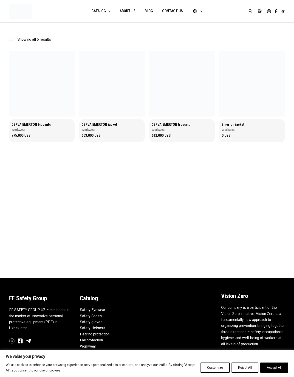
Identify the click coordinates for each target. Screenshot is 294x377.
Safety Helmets (92, 328)
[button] (251, 11)
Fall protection (91, 340)
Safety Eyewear (92, 310)
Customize (215, 367)
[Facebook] (276, 11)
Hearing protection (95, 334)
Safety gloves (91, 322)
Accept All (274, 367)
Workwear (88, 346)
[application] (112, 11)
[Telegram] (283, 11)
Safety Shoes (91, 316)
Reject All (245, 367)
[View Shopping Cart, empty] (259, 11)
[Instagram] (269, 11)
